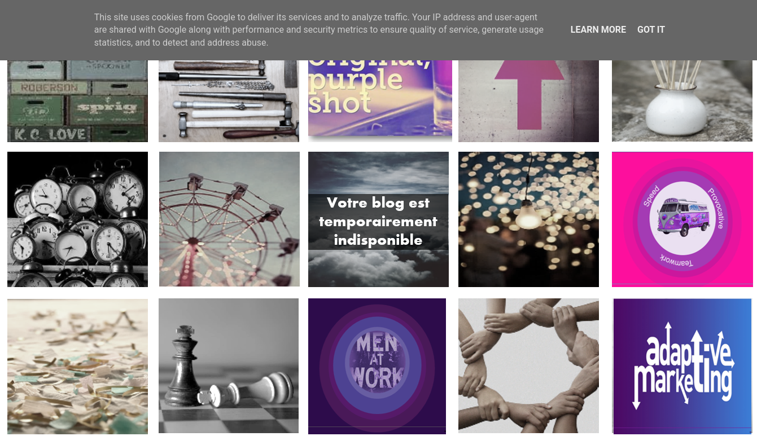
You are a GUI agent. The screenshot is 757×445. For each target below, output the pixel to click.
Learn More (598, 29)
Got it (651, 29)
